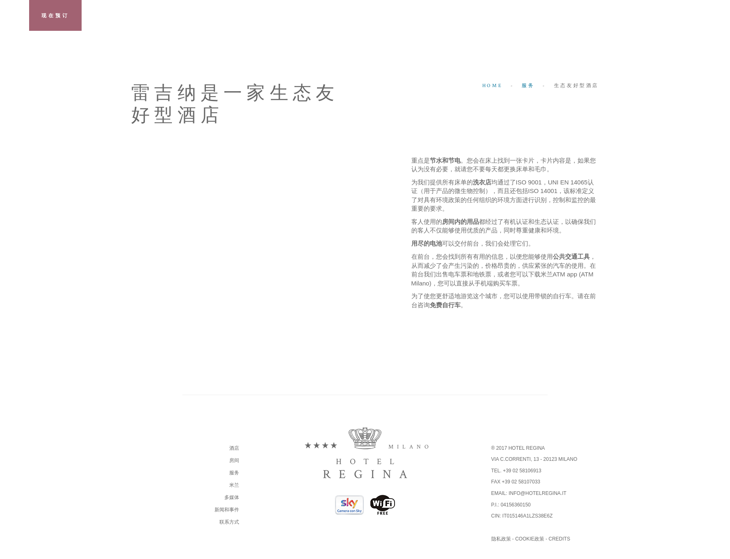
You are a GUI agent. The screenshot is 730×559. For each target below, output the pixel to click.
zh (715, 16)
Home (492, 86)
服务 (528, 86)
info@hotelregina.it (537, 493)
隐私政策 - (503, 539)
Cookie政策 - (531, 539)
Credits (559, 539)
